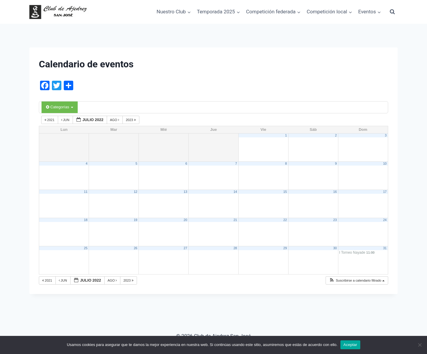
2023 (131, 120)
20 (185, 220)
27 (185, 248)
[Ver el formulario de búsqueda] (392, 12)
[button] (357, 281)
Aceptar (350, 344)
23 (335, 220)
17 (385, 191)
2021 (49, 120)
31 (385, 248)
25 (85, 248)
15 (285, 191)
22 (285, 220)
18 (85, 220)
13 (185, 191)
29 (285, 248)
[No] (420, 345)
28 (235, 248)
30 (335, 248)
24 (385, 220)
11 (85, 191)
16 (335, 191)
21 (235, 220)
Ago (115, 120)
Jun (66, 120)
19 (135, 220)
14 (235, 191)
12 (135, 191)
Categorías (59, 107)
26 (135, 248)
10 (385, 163)
